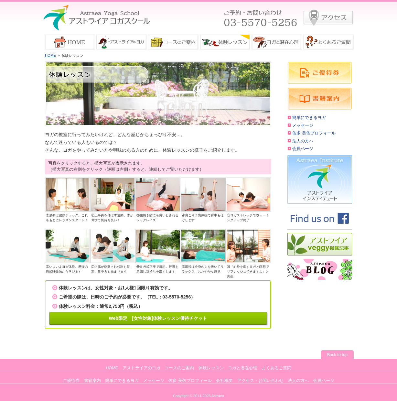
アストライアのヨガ (141, 368)
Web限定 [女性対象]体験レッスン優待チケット (158, 318)
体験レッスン (211, 368)
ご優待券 (71, 380)
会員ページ (302, 148)
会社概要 (224, 380)
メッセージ (302, 125)
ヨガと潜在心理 (242, 368)
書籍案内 (92, 380)
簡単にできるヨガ (309, 117)
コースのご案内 (179, 368)
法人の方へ (302, 141)
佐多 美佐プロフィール (314, 133)
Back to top (337, 354)
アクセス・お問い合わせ (260, 380)
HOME (50, 55)
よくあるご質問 (276, 368)
